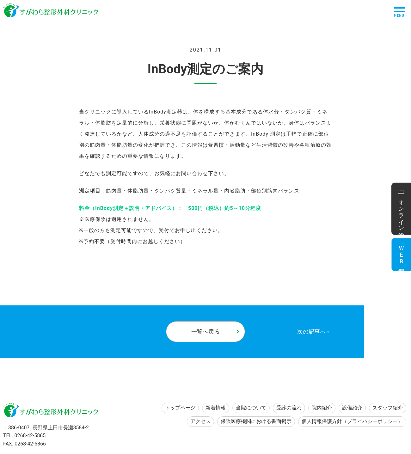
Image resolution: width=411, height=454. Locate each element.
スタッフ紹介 (387, 408)
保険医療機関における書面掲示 (256, 421)
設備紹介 (352, 408)
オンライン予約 (401, 208)
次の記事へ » (313, 331)
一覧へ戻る (215, 331)
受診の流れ (289, 408)
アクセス (200, 421)
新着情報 (216, 408)
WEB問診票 (401, 255)
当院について (251, 408)
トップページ (180, 408)
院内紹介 (322, 408)
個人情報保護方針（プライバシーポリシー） (352, 421)
